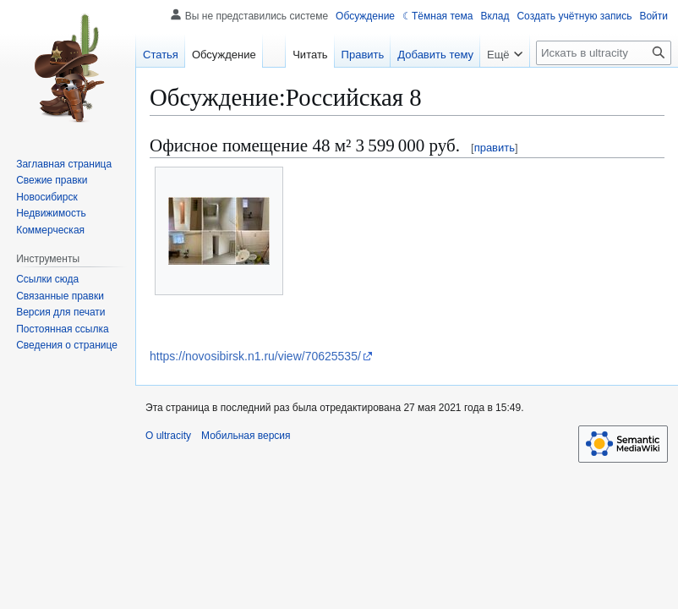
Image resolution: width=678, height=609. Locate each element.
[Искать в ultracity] (603, 53)
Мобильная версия (246, 436)
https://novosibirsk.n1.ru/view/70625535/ (255, 356)
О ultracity (168, 436)
